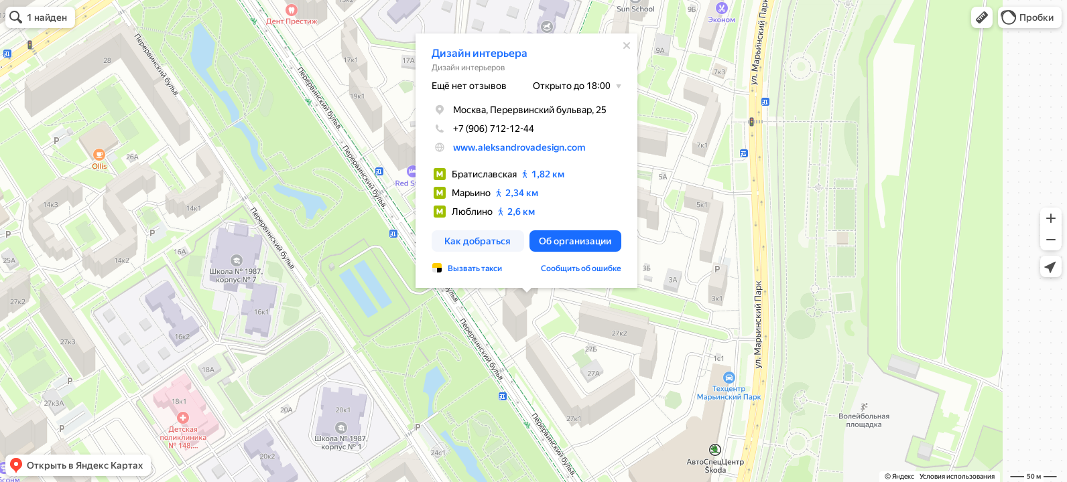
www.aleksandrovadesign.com (511, 147)
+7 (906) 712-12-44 (475, 128)
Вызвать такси (467, 268)
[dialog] (518, 160)
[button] (982, 17)
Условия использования (957, 476)
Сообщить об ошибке (573, 268)
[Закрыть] (618, 45)
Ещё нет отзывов (461, 85)
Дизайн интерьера (471, 53)
